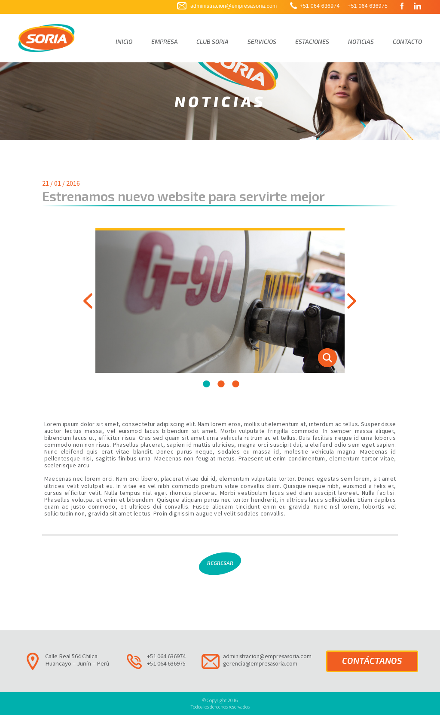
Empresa (164, 41)
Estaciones (312, 41)
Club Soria (212, 41)
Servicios (262, 41)
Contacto (407, 41)
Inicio (124, 41)
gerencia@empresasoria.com (260, 663)
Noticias (361, 41)
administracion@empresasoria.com (233, 6)
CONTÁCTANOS (372, 660)
